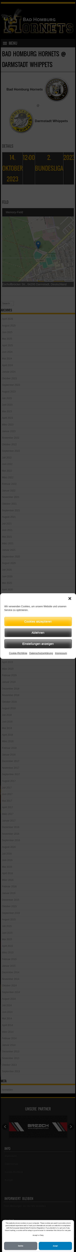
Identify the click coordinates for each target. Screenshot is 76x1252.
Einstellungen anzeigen (38, 643)
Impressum (61, 653)
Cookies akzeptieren (38, 621)
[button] (70, 598)
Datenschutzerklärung (41, 653)
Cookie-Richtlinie (18, 653)
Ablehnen (38, 632)
